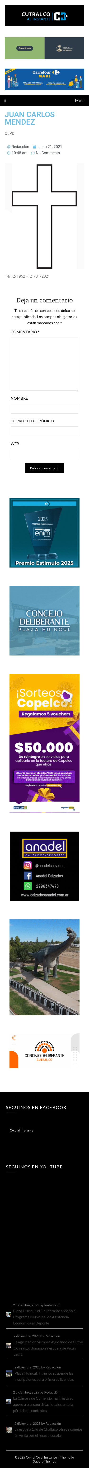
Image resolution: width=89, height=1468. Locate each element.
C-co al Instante (21, 1130)
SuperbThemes (44, 1461)
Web (15, 443)
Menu (79, 100)
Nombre (19, 398)
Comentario (25, 331)
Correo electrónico (32, 421)
